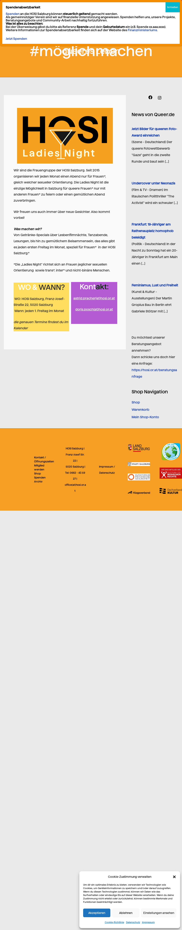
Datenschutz (133, 922)
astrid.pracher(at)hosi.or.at (94, 298)
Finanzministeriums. (143, 30)
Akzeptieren (96, 913)
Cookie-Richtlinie (114, 922)
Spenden (40, 477)
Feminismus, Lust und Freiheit (155, 285)
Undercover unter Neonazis (153, 183)
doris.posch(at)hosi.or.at (94, 309)
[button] (174, 877)
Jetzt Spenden (16, 38)
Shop (136, 402)
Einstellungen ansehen (158, 913)
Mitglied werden (39, 467)
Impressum (148, 922)
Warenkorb (140, 409)
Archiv (38, 481)
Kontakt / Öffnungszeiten (44, 459)
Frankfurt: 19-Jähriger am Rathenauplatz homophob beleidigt (152, 231)
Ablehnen (125, 913)
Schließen (172, 7)
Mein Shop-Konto (145, 417)
